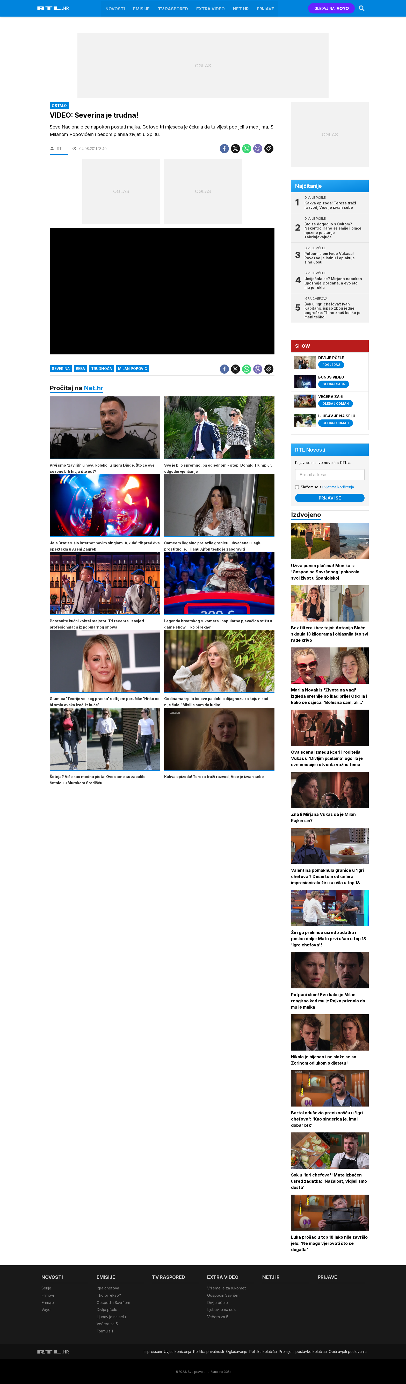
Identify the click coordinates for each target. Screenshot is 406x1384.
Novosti (115, 8)
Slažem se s (328, 487)
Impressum (153, 1351)
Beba (80, 368)
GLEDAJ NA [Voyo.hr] (331, 8)
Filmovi (47, 1295)
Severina (61, 368)
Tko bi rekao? (109, 1295)
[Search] (362, 8)
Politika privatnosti (208, 1351)
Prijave (265, 8)
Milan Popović (132, 368)
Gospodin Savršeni (113, 1302)
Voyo (45, 1309)
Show (302, 346)
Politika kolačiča (263, 1351)
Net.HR (241, 8)
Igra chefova (108, 1288)
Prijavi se (330, 498)
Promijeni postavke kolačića (303, 1351)
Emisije (141, 8)
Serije (46, 1288)
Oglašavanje (236, 1351)
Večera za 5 (107, 1323)
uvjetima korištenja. (338, 487)
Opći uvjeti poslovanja (348, 1351)
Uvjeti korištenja (177, 1351)
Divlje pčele (107, 1309)
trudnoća (101, 368)
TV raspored (173, 8)
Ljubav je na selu (111, 1316)
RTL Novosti (310, 450)
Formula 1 (105, 1330)
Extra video (210, 8)
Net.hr (93, 388)
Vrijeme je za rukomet (226, 1288)
